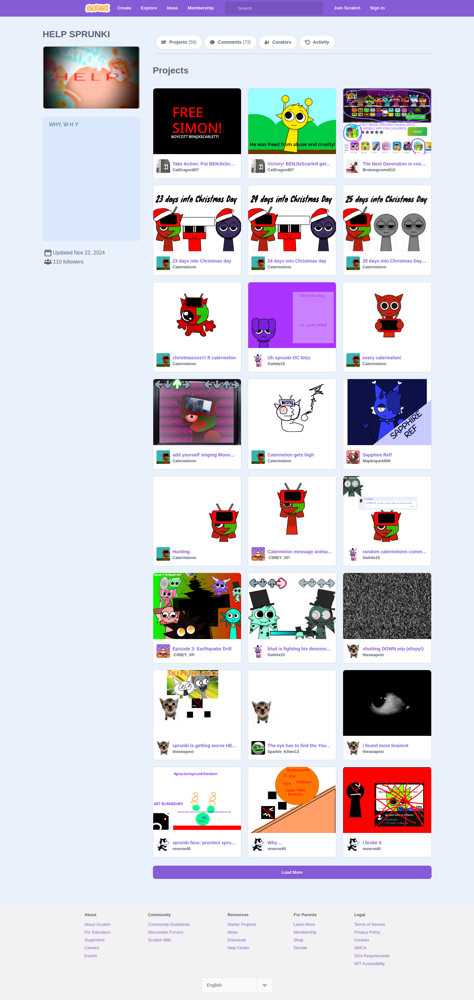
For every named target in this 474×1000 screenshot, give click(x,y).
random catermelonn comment (395, 551)
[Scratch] (98, 8)
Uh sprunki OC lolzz (289, 357)
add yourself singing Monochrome (205, 454)
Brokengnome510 (379, 170)
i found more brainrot (386, 745)
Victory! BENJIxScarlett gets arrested (300, 163)
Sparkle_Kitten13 (283, 751)
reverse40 (182, 849)
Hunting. (182, 551)
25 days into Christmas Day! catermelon (395, 261)
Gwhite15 (276, 364)
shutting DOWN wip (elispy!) (393, 648)
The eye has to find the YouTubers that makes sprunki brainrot (300, 745)
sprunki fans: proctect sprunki (205, 842)
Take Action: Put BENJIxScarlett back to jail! (205, 163)
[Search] (231, 8)
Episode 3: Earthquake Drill (202, 648)
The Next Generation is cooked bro (395, 163)
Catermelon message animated (300, 551)
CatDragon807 (186, 170)
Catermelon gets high (291, 454)
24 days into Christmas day (297, 261)
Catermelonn (184, 267)
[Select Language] (237, 985)
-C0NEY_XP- (279, 558)
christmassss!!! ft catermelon (204, 357)
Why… (275, 842)
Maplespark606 (376, 461)
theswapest (373, 655)
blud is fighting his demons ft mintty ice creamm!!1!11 (300, 648)
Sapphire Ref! (377, 454)
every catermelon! (382, 357)
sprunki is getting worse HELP (205, 745)
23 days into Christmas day (202, 261)
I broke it (372, 842)
